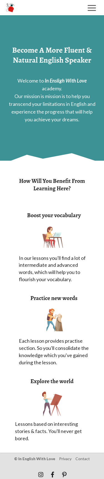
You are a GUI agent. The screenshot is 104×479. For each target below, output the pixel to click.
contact (82, 458)
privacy (65, 458)
